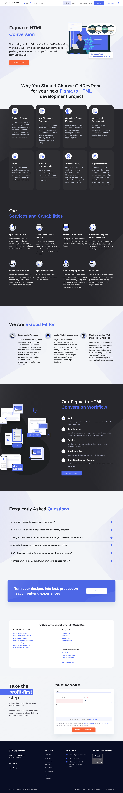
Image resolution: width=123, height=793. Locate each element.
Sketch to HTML (66, 638)
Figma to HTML (66, 633)
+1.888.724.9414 (37, 3)
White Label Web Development (22, 635)
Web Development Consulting (21, 647)
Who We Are (49, 771)
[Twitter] (14, 768)
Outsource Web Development (21, 645)
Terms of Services (93, 789)
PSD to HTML (66, 635)
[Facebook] (10, 768)
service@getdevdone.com (77, 755)
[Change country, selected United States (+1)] (86, 701)
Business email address (61, 698)
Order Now (99, 3)
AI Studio (48, 755)
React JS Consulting (68, 657)
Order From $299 (19, 63)
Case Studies (83, 3)
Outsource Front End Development (23, 640)
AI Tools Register (108, 789)
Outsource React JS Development (71, 660)
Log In (118, 3)
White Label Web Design (20, 633)
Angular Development (68, 653)
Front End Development (20, 638)
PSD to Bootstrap (67, 640)
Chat (26, 3)
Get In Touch (110, 3)
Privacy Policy (105, 723)
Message (58, 705)
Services (48, 758)
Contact (48, 779)
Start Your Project (71, 473)
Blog (90, 3)
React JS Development (68, 655)
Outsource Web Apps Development (23, 643)
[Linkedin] (17, 768)
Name (57, 691)
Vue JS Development (68, 662)
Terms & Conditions (88, 723)
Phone (86, 698)
